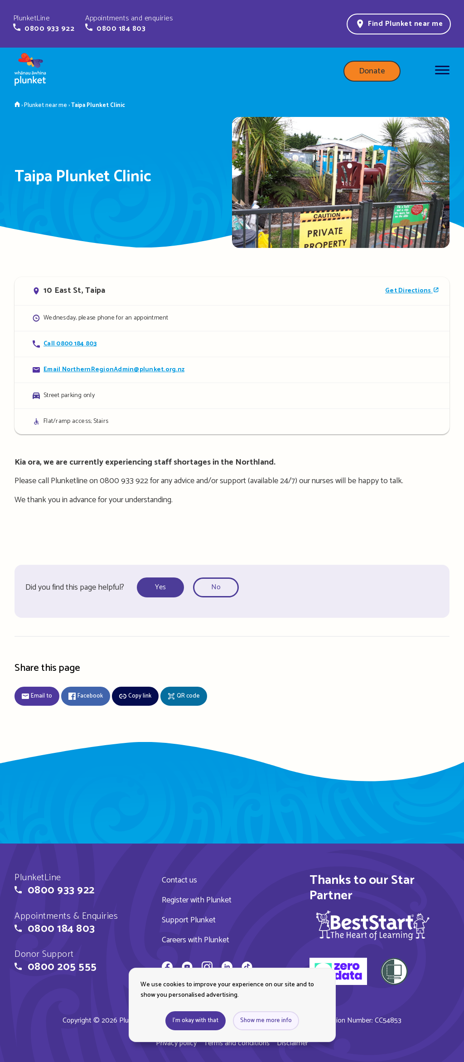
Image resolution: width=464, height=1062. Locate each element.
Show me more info (266, 1020)
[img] (372, 925)
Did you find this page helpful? (74, 587)
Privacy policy (176, 1043)
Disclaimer (292, 1043)
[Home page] (30, 71)
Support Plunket (189, 920)
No (216, 587)
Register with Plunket (197, 900)
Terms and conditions (237, 1043)
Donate (372, 71)
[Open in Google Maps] (232, 291)
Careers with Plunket (195, 940)
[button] (43, 23)
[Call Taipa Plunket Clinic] (232, 344)
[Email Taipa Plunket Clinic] (232, 370)
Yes (160, 587)
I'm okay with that (195, 1020)
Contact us (179, 880)
